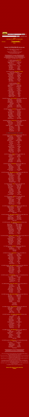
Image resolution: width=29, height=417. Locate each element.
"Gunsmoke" (16, 41)
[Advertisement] (14, 7)
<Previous (3, 41)
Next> (14, 43)
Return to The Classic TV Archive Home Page (14, 367)
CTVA (14, 38)
